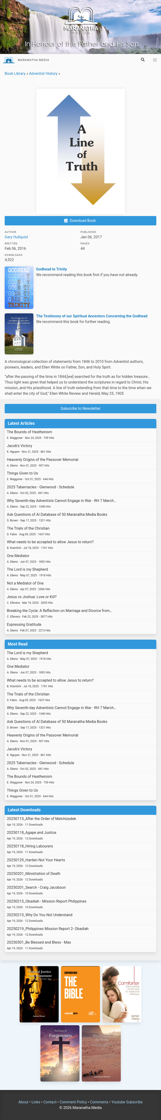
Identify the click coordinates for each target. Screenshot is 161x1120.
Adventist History (43, 73)
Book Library (15, 73)
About (23, 1102)
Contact (50, 1102)
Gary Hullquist (16, 237)
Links (36, 1102)
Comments (99, 1102)
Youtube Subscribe (127, 1102)
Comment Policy (73, 1102)
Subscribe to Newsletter (80, 408)
